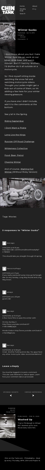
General (23, 37)
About (34, 6)
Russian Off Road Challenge (19, 141)
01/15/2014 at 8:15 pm (10, 248)
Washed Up (25, 419)
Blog (34, 9)
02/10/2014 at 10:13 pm (11, 316)
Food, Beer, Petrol (14, 155)
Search (22, 13)
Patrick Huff (12, 268)
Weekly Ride (23, 10)
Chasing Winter (13, 162)
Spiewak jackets (10, 392)
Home (22, 6)
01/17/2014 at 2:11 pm (10, 273)
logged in (17, 372)
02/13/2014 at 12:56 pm (11, 350)
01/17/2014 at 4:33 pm (11, 297)
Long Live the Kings (15, 135)
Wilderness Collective (16, 148)
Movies (12, 217)
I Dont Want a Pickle (15, 128)
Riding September (14, 121)
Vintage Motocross (33, 392)
